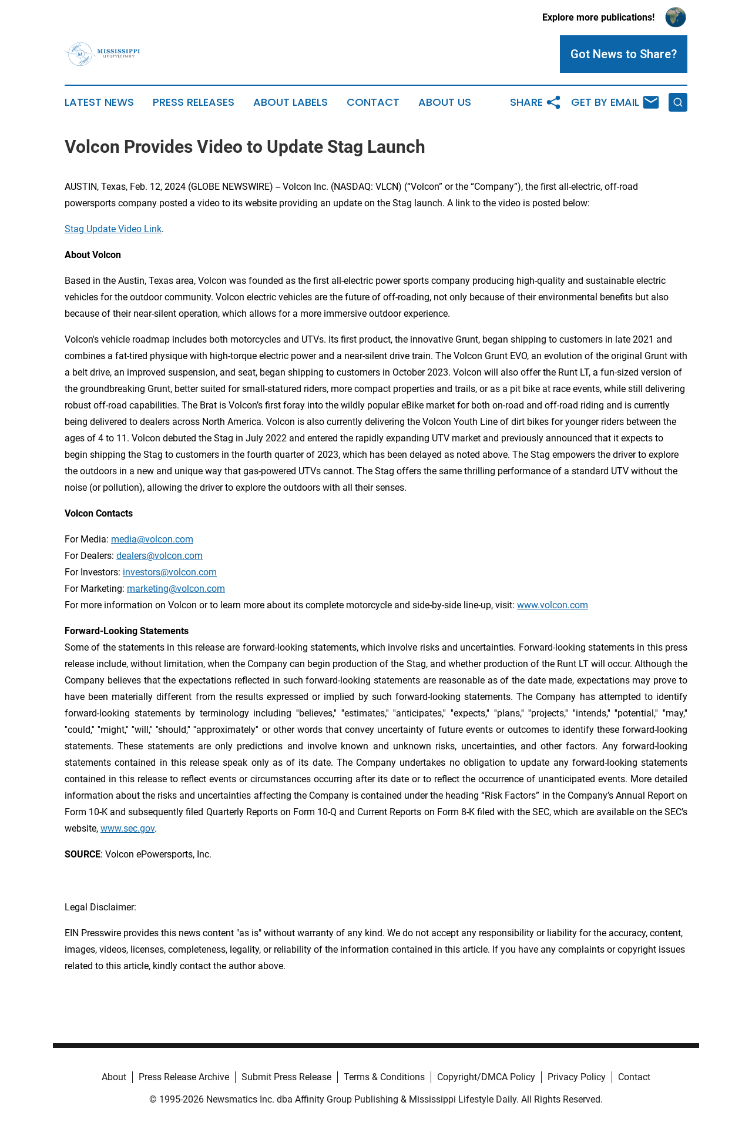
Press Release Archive (184, 1077)
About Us (444, 102)
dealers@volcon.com (159, 555)
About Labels (290, 102)
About (114, 1077)
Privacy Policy (577, 1077)
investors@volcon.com (170, 572)
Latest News (99, 102)
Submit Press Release (286, 1077)
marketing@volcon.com (176, 588)
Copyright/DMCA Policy (486, 1077)
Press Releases (193, 102)
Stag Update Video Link (113, 228)
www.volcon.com (552, 605)
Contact (373, 102)
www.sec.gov (127, 828)
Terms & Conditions (384, 1077)
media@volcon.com (152, 539)
